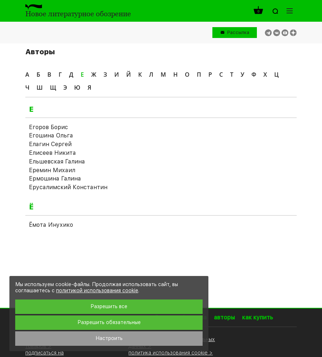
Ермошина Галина (55, 178)
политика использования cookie (168, 352)
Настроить (109, 338)
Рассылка (238, 32)
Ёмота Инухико (51, 224)
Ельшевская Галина (57, 161)
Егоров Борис (48, 127)
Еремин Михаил (52, 170)
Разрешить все (108, 306)
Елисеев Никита (52, 152)
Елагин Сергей (50, 144)
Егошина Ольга (51, 135)
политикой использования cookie (97, 290)
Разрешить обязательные (109, 322)
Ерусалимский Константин (68, 187)
